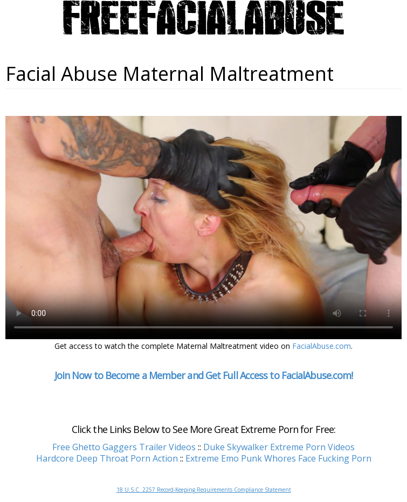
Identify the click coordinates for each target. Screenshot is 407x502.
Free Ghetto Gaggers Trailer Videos (124, 447)
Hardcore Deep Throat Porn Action (107, 458)
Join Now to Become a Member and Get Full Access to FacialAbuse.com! (203, 375)
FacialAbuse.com (321, 346)
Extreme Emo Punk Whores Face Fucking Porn (278, 458)
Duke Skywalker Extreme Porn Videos (279, 447)
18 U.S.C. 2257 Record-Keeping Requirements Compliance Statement (203, 489)
